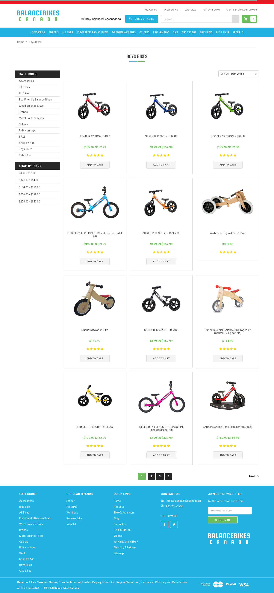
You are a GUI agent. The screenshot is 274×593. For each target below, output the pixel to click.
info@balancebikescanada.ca (103, 19)
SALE (175, 32)
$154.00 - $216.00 (29, 187)
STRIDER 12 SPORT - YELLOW (95, 426)
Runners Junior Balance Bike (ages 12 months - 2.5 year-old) (228, 331)
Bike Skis (54, 32)
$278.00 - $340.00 (29, 201)
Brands (23, 111)
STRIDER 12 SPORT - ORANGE (161, 233)
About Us (238, 32)
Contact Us (120, 524)
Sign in (230, 9)
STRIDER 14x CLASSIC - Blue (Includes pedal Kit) (95, 235)
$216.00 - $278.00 (29, 194)
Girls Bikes (222, 32)
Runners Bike (74, 518)
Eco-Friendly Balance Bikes (92, 32)
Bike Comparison (124, 512)
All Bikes (67, 32)
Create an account (247, 9)
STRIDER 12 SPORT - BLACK (161, 329)
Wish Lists (190, 9)
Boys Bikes (206, 32)
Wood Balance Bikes (124, 32)
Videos (118, 535)
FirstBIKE (71, 506)
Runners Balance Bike (94, 329)
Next (254, 476)
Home (20, 41)
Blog (116, 518)
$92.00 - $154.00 (29, 180)
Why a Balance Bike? (126, 541)
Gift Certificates (211, 9)
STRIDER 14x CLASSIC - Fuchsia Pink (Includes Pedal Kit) (161, 428)
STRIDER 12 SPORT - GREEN (228, 136)
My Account (151, 9)
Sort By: (225, 73)
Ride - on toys (161, 32)
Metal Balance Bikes (31, 118)
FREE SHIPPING (122, 530)
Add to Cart (95, 164)
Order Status (171, 9)
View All (71, 524)
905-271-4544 (144, 19)
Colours (144, 32)
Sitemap (119, 553)
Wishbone (72, 512)
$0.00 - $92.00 (27, 173)
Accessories (37, 32)
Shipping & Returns (125, 547)
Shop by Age (189, 32)
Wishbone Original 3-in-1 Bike (228, 233)
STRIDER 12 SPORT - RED (94, 136)
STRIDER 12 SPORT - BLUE (161, 136)
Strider (70, 500)
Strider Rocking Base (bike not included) (227, 426)
